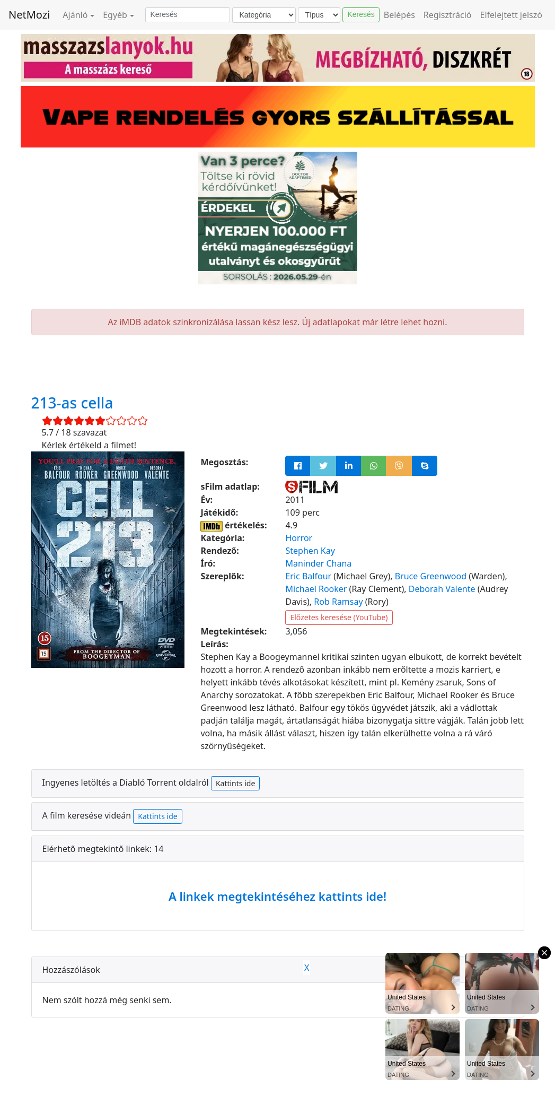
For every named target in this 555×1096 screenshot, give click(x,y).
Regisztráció (448, 15)
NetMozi (29, 14)
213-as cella (72, 403)
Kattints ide (235, 783)
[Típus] (319, 15)
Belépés (399, 15)
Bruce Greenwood (430, 576)
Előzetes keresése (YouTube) (338, 617)
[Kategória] (264, 15)
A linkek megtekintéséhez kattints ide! (277, 896)
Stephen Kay (309, 550)
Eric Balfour (308, 576)
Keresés (360, 14)
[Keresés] (187, 14)
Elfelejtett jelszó (511, 15)
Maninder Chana (318, 563)
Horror (298, 538)
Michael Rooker (316, 589)
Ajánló (75, 15)
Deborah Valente (442, 589)
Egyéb (115, 15)
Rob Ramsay (338, 601)
